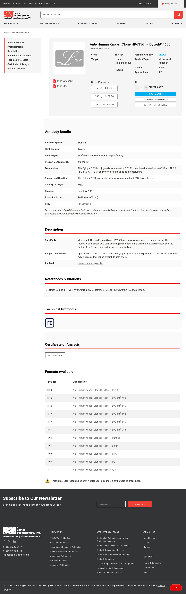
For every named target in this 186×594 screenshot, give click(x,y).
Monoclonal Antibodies (60, 556)
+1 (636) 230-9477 (12, 546)
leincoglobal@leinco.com (16, 554)
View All (163, 54)
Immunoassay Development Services (113, 545)
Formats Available (16, 68)
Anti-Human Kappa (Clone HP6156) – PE (94, 461)
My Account (145, 4)
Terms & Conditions (152, 563)
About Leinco (149, 538)
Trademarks (148, 567)
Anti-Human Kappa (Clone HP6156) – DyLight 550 (99, 405)
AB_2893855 (84, 203)
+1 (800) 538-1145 (12, 550)
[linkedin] (14, 541)
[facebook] (4, 541)
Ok (176, 587)
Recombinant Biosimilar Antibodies (65, 547)
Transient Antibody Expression (110, 568)
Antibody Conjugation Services (110, 550)
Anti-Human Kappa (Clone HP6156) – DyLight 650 (99, 421)
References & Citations (19, 55)
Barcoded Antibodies (59, 542)
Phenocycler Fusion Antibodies (64, 551)
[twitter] (9, 541)
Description (13, 51)
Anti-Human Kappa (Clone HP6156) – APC (95, 469)
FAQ (145, 572)
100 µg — (104, 96)
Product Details (15, 47)
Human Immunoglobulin (90, 263)
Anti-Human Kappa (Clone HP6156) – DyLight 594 (99, 413)
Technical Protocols (17, 60)
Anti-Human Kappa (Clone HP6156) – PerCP (96, 390)
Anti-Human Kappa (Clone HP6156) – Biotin (95, 445)
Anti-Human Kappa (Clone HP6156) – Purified (96, 437)
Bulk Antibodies (60, 538)
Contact (147, 542)
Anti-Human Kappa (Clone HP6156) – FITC (95, 453)
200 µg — (104, 104)
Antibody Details (15, 42)
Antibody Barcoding (105, 559)
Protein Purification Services (109, 572)
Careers (146, 547)
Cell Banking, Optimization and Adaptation (116, 563)
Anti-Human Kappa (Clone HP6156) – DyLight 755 (99, 429)
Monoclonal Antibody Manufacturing (113, 554)
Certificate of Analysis (19, 64)
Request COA (55, 355)
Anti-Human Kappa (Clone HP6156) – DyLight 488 (99, 397)
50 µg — (104, 88)
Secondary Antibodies (59, 565)
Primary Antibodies (58, 560)
